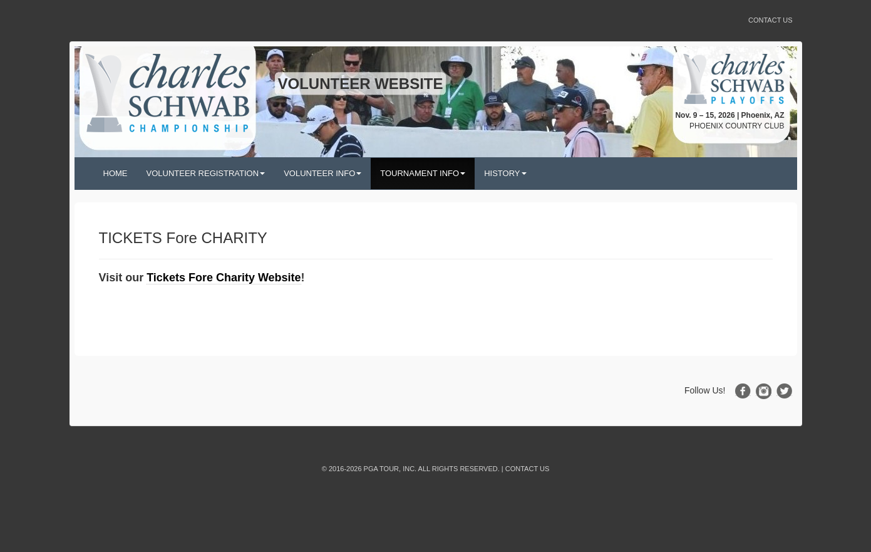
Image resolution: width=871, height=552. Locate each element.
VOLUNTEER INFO (322, 173)
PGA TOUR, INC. (390, 468)
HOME (115, 173)
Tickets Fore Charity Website (224, 277)
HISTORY (505, 173)
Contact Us (770, 20)
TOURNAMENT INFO (422, 173)
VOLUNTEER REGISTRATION (206, 173)
